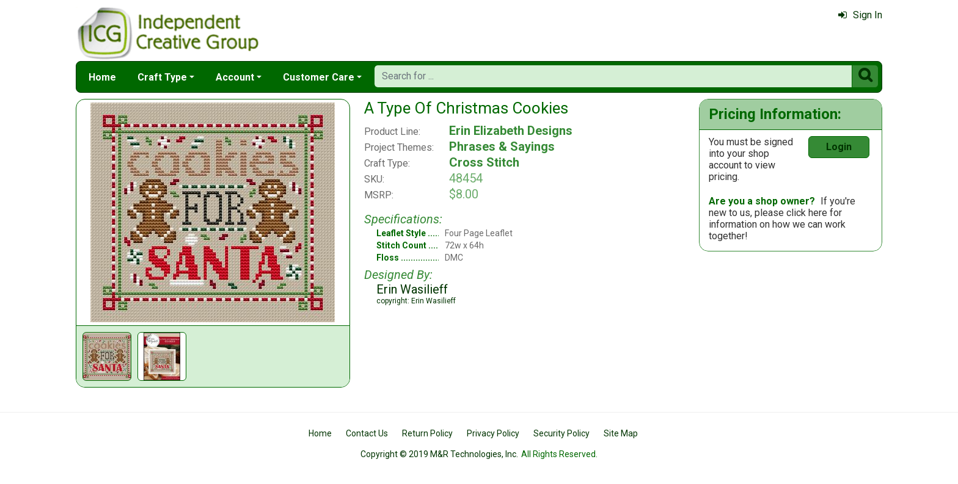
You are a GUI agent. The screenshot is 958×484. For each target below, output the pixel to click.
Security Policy (561, 433)
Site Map (621, 433)
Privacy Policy (493, 433)
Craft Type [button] (162, 77)
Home (102, 77)
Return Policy (427, 433)
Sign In (860, 15)
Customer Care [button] (318, 77)
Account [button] (235, 77)
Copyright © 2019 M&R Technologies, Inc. (439, 454)
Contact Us (367, 433)
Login (839, 147)
